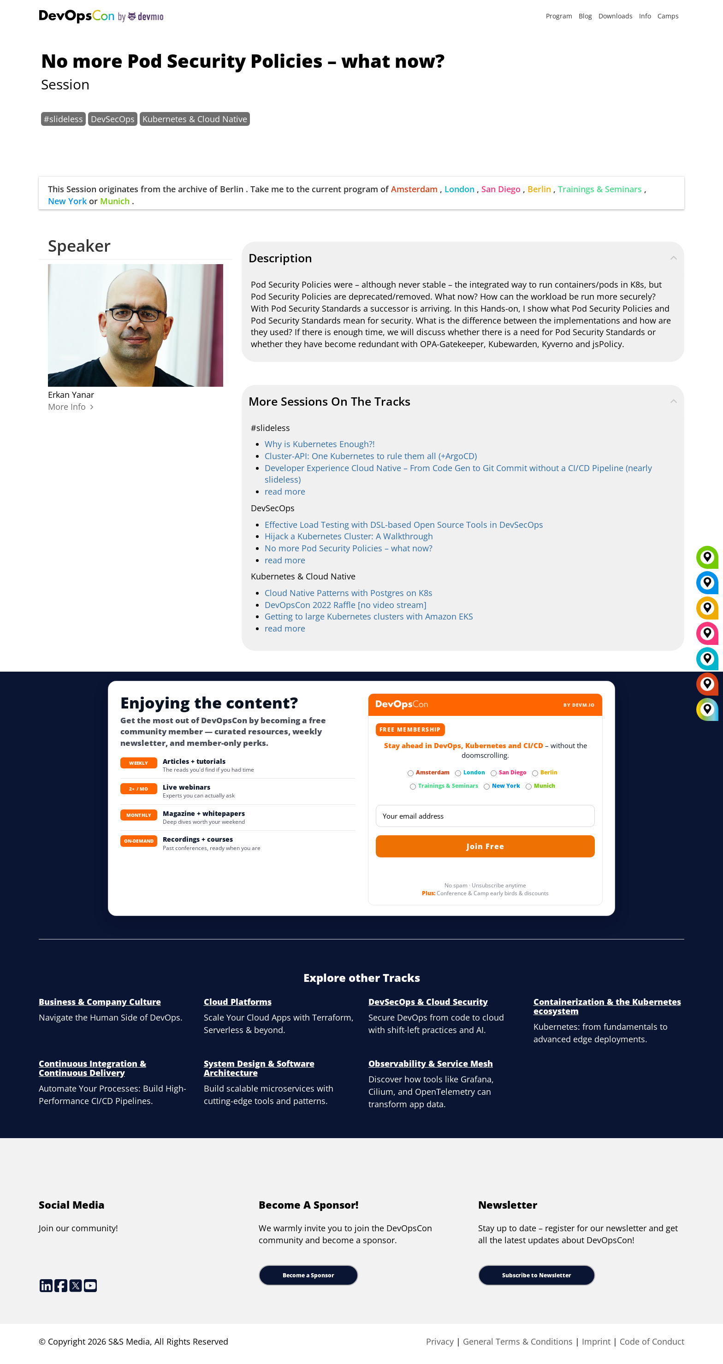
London (459, 189)
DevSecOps (113, 118)
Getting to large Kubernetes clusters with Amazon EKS (369, 616)
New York (67, 201)
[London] (707, 661)
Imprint (596, 1341)
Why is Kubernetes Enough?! (320, 443)
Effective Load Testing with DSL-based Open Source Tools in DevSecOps (404, 524)
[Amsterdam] (707, 687)
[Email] (485, 816)
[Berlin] (707, 611)
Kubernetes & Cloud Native (194, 118)
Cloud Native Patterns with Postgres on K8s (349, 592)
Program (559, 16)
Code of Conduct (652, 1341)
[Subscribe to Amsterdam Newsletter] (411, 773)
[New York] (707, 585)
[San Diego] (707, 636)
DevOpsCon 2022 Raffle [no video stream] (346, 604)
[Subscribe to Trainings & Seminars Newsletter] (413, 787)
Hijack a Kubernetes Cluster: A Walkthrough (349, 536)
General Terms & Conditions (518, 1341)
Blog (585, 16)
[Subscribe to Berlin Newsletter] (535, 773)
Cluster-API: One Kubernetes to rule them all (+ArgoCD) (371, 455)
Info (645, 16)
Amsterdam (414, 189)
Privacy (440, 1341)
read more (285, 491)
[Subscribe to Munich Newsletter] (529, 787)
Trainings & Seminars (600, 189)
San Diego (501, 189)
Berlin (539, 189)
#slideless (63, 118)
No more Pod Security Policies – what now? (349, 548)
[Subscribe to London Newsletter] (458, 773)
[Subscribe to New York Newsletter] (487, 787)
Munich (115, 201)
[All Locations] (707, 709)
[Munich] (707, 560)
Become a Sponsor (308, 1275)
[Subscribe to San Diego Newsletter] (494, 773)
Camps (668, 16)
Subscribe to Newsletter (536, 1275)
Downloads (616, 16)
